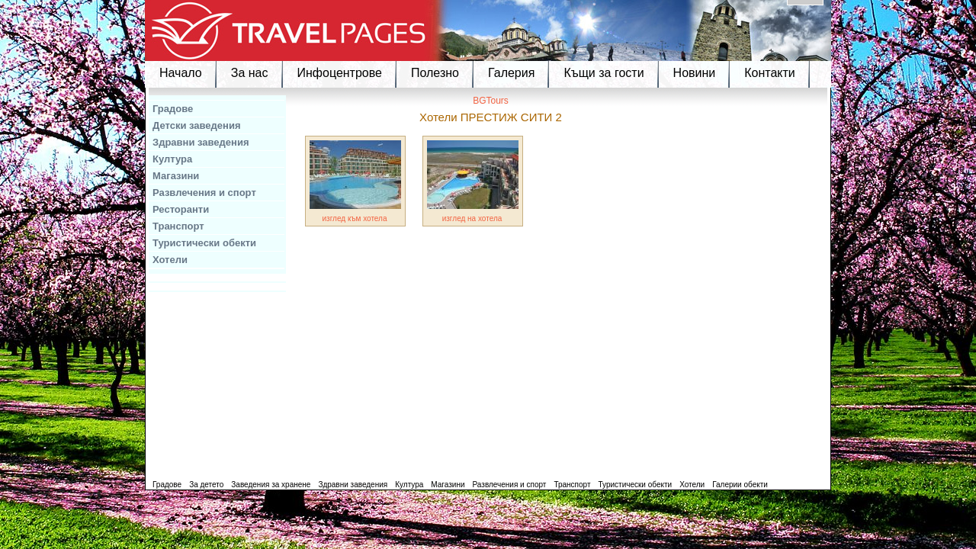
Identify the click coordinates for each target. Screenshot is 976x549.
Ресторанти (180, 209)
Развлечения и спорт (204, 192)
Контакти (769, 72)
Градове (172, 108)
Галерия (511, 72)
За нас (249, 72)
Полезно (435, 72)
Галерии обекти (740, 484)
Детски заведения (196, 125)
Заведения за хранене (270, 484)
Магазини (175, 175)
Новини (694, 72)
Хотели (170, 259)
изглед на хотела (472, 218)
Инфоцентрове (339, 72)
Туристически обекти (204, 243)
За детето (206, 484)
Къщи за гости (603, 72)
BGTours (491, 100)
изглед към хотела (355, 218)
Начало (180, 72)
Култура (172, 159)
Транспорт (178, 226)
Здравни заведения (200, 142)
